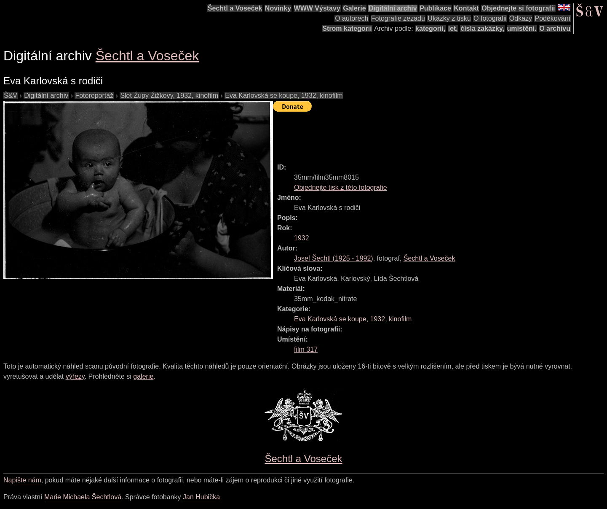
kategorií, (430, 28)
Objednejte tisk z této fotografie (340, 187)
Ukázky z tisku (449, 18)
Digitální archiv (393, 8)
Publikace (435, 8)
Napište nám (22, 480)
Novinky (278, 8)
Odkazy (520, 18)
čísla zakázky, (482, 28)
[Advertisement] (426, 134)
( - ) (333, 258)
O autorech (351, 18)
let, (453, 28)
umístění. (522, 28)
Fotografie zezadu (398, 18)
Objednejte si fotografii (518, 8)
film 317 (306, 349)
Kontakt (466, 8)
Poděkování (552, 18)
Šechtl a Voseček (235, 8)
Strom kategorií (347, 28)
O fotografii (489, 18)
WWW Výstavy (317, 8)
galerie (143, 376)
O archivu (554, 28)
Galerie (354, 8)
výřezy (75, 376)
